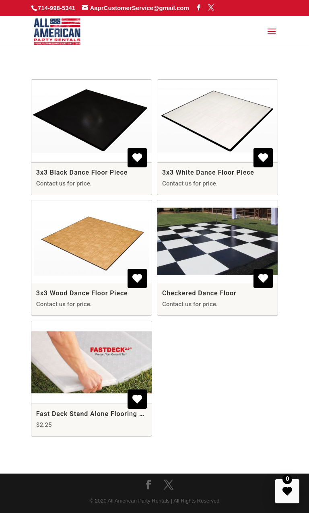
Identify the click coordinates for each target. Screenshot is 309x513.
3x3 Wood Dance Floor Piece (82, 293)
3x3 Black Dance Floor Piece (82, 172)
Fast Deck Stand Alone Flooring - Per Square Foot (116, 414)
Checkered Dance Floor (199, 293)
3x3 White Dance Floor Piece (208, 172)
